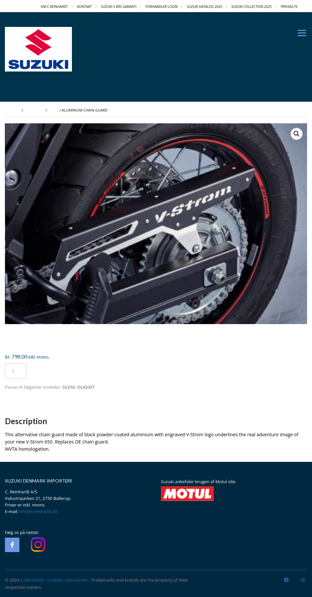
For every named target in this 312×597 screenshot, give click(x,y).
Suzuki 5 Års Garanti (118, 6)
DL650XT (86, 387)
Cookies (55, 580)
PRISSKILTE (289, 6)
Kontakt (84, 6)
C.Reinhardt (32, 580)
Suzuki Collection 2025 (251, 6)
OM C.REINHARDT (54, 6)
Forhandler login (161, 6)
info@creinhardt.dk (38, 511)
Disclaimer (77, 580)
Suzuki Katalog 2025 (204, 6)
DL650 (69, 387)
